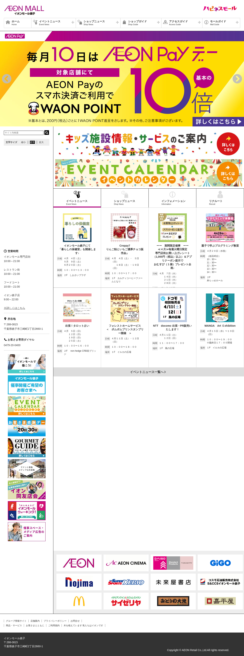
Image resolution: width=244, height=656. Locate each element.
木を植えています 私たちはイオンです (83, 625)
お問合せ (75, 621)
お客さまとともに (35, 625)
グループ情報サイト (16, 621)
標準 (32, 142)
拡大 (41, 142)
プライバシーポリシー (55, 621)
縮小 (23, 142)
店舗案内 (35, 621)
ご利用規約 (54, 625)
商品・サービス (14, 625)
